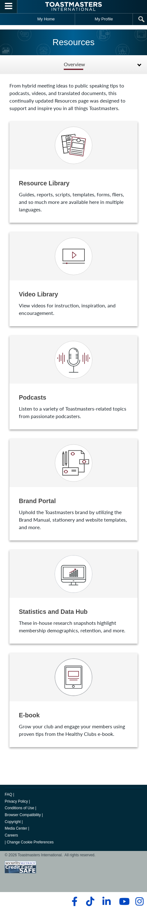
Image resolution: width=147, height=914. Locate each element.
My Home (46, 19)
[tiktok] (90, 901)
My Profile (104, 19)
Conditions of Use (19, 808)
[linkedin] (106, 901)
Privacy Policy (16, 801)
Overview (74, 64)
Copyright (13, 822)
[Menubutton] (8, 6)
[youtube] (123, 901)
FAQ (8, 794)
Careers (11, 835)
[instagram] (139, 901)
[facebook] (74, 901)
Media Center (16, 828)
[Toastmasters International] (73, 6)
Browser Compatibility (23, 815)
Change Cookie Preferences (30, 842)
